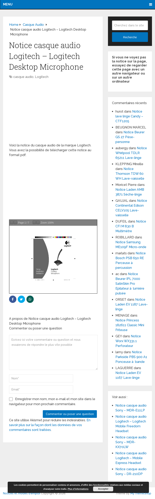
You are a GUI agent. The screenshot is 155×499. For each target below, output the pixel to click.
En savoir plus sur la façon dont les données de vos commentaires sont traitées (49, 425)
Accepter (103, 489)
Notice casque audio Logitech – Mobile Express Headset (131, 458)
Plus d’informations (78, 489)
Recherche (130, 37)
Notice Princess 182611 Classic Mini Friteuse (129, 325)
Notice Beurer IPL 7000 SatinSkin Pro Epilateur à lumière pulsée (129, 283)
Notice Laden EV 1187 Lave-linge (131, 304)
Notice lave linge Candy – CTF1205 (129, 116)
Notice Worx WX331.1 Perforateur (128, 341)
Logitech (41, 77)
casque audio (23, 77)
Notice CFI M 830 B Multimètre (130, 226)
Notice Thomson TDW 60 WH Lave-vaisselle (129, 173)
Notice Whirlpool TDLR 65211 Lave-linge (131, 153)
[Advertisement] (53, 113)
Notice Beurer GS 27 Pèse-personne (130, 137)
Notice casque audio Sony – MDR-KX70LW (131, 442)
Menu (8, 4)
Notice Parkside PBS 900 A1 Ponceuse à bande (131, 357)
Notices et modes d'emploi (21, 493)
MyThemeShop (140, 493)
